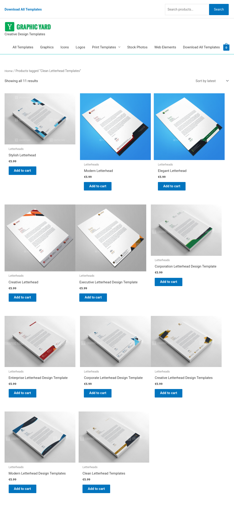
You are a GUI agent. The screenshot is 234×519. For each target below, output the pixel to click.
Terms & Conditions (137, 450)
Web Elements (165, 41)
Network (155, 506)
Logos (80, 41)
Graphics (47, 41)
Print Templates (104, 41)
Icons (65, 41)
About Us (129, 418)
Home (9, 64)
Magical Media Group (199, 506)
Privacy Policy (132, 444)
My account (130, 431)
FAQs (126, 424)
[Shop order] (211, 74)
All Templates (23, 41)
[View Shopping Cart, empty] (226, 41)
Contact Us (130, 437)
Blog (125, 412)
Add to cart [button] (26, 151)
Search (217, 5)
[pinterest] (16, 407)
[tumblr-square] (14, 416)
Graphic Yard (131, 405)
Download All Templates (23, 6)
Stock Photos (137, 41)
